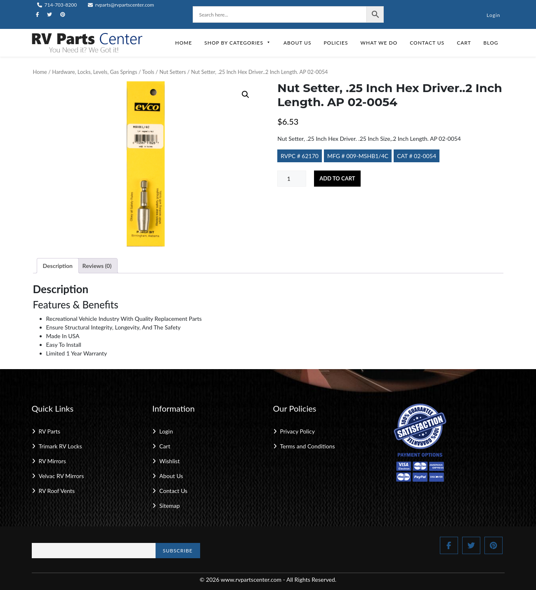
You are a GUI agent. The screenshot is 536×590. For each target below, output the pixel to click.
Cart (464, 43)
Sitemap (169, 505)
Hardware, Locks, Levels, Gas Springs (94, 72)
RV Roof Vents (57, 490)
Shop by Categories (237, 43)
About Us (297, 43)
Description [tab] (58, 265)
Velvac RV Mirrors (61, 475)
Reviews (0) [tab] (97, 265)
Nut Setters (172, 72)
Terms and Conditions (307, 446)
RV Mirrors (52, 460)
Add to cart (337, 178)
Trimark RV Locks (60, 446)
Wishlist (169, 460)
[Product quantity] (291, 179)
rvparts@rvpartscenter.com (121, 5)
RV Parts (49, 431)
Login (493, 15)
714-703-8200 (57, 5)
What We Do (379, 43)
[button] (245, 94)
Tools (148, 72)
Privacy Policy (297, 431)
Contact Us (427, 43)
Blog (491, 43)
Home (183, 43)
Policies (335, 43)
